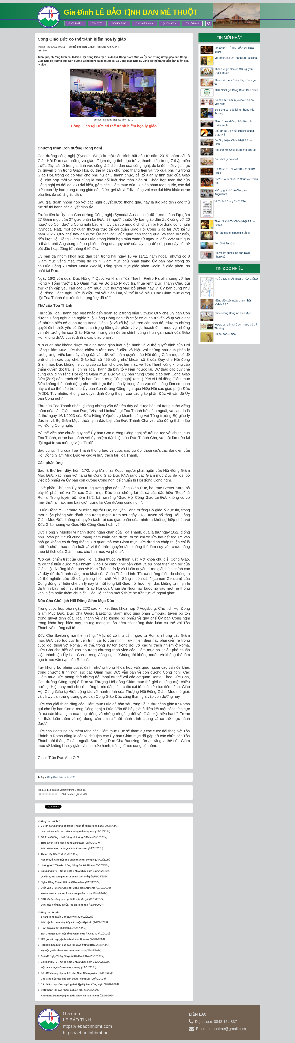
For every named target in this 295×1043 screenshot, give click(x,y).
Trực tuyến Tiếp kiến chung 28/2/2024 (62, 842)
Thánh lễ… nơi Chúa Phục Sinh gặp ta (235, 82)
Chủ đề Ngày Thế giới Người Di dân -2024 (65, 956)
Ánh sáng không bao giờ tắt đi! (232, 232)
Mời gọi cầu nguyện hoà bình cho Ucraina (65, 939)
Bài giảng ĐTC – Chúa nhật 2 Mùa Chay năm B (68, 961)
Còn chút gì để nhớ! (226, 159)
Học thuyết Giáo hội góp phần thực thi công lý (67, 859)
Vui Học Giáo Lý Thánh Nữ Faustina (235, 57)
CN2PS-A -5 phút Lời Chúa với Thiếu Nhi (236, 181)
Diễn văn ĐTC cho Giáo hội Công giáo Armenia (68, 887)
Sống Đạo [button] (119, 23)
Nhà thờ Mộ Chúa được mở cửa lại (234, 149)
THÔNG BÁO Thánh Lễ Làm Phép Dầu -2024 (66, 893)
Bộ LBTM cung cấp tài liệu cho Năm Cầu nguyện (69, 973)
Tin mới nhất (229, 37)
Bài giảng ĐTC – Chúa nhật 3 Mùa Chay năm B (68, 871)
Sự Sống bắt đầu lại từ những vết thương (234, 111)
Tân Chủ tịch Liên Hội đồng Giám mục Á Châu (67, 933)
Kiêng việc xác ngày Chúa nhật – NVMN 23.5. (233, 302)
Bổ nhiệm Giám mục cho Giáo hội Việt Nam (234, 102)
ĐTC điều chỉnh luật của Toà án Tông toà (64, 904)
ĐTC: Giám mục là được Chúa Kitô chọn (64, 848)
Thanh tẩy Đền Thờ (52, 854)
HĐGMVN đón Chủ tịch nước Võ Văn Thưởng (236, 326)
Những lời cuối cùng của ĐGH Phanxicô (232, 254)
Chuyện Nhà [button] (144, 23)
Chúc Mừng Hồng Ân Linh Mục (232, 313)
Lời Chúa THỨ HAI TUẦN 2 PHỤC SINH (234, 171)
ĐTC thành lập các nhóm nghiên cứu (62, 990)
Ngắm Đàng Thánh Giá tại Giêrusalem (62, 882)
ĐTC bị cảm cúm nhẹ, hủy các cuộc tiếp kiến (66, 922)
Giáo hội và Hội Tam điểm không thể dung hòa (67, 831)
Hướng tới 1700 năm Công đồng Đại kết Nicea (67, 865)
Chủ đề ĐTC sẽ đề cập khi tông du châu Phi (234, 132)
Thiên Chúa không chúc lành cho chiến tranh (233, 123)
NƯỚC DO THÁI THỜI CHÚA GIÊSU (236, 278)
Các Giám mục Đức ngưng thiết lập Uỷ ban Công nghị (72, 984)
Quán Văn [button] (169, 23)
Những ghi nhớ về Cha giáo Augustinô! (230, 192)
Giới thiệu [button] (75, 23)
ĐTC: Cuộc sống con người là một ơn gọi (64, 899)
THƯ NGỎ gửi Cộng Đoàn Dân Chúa (236, 90)
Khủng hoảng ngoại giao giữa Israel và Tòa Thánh (70, 995)
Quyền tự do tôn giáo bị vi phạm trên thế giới (67, 876)
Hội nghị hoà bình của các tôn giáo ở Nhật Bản (68, 945)
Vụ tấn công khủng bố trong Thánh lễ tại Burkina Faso (72, 825)
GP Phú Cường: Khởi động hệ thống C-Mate (66, 837)
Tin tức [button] (97, 23)
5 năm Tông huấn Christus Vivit (59, 916)
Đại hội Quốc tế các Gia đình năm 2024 (63, 950)
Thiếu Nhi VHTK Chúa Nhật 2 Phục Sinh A (235, 223)
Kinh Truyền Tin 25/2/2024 (56, 928)
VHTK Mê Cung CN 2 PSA (230, 201)
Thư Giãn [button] (192, 23)
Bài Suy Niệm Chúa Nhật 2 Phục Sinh (233, 142)
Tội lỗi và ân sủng (224, 243)
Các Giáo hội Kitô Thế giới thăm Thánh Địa (65, 978)
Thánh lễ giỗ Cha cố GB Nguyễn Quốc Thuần (233, 71)
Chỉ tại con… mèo (225, 333)
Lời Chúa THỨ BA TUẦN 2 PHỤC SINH (234, 49)
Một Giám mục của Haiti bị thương (61, 967)
